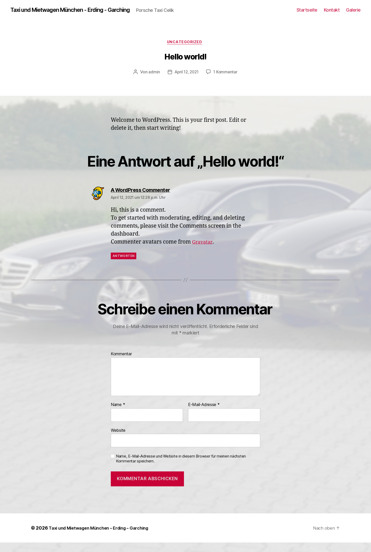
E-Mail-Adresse (204, 414)
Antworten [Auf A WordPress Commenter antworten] (123, 265)
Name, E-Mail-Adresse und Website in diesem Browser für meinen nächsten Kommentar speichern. (181, 468)
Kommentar (121, 363)
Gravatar (203, 251)
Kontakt (332, 14)
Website (118, 439)
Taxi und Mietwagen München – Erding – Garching (104, 537)
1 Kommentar (226, 81)
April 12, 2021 (186, 81)
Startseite (307, 14)
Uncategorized (185, 51)
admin (152, 81)
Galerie (353, 14)
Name (118, 414)
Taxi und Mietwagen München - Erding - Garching (78, 10)
